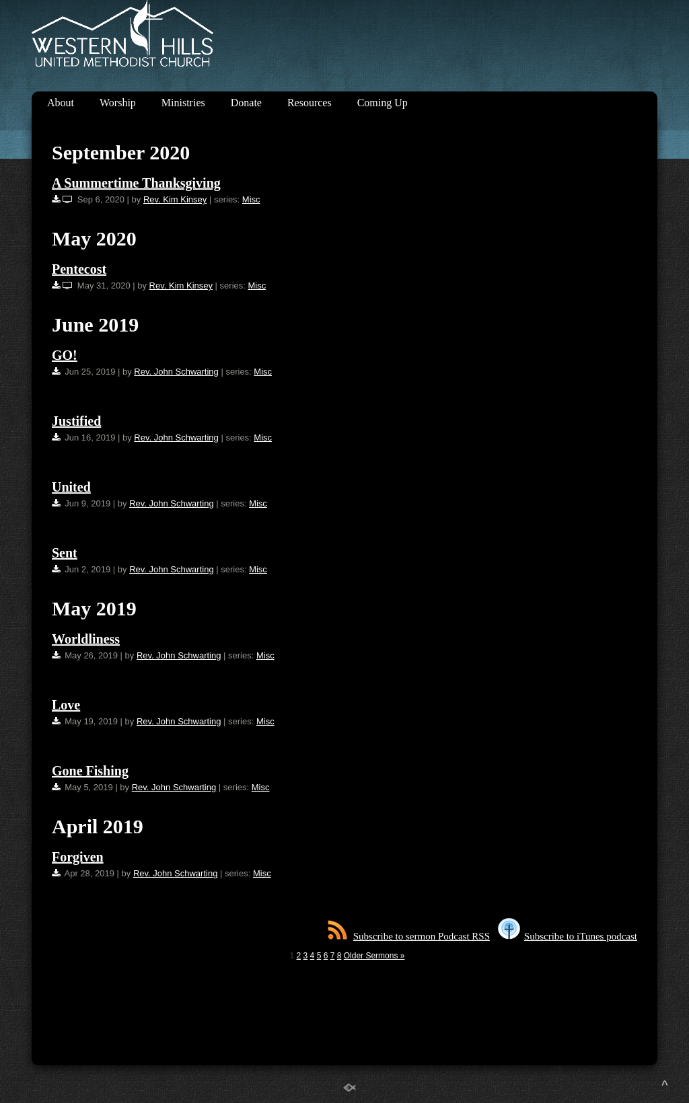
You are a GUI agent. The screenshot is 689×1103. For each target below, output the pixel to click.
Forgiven (78, 856)
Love (66, 704)
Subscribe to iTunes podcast (567, 936)
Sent (64, 552)
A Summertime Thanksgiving (136, 183)
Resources (309, 102)
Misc (251, 199)
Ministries (183, 102)
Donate (246, 102)
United (71, 487)
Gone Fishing (90, 770)
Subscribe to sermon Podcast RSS (409, 936)
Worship (118, 102)
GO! (64, 355)
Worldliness (86, 639)
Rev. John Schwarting (176, 372)
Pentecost (79, 269)
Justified (76, 421)
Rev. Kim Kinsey (175, 199)
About (60, 102)
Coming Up (382, 102)
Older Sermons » (374, 955)
